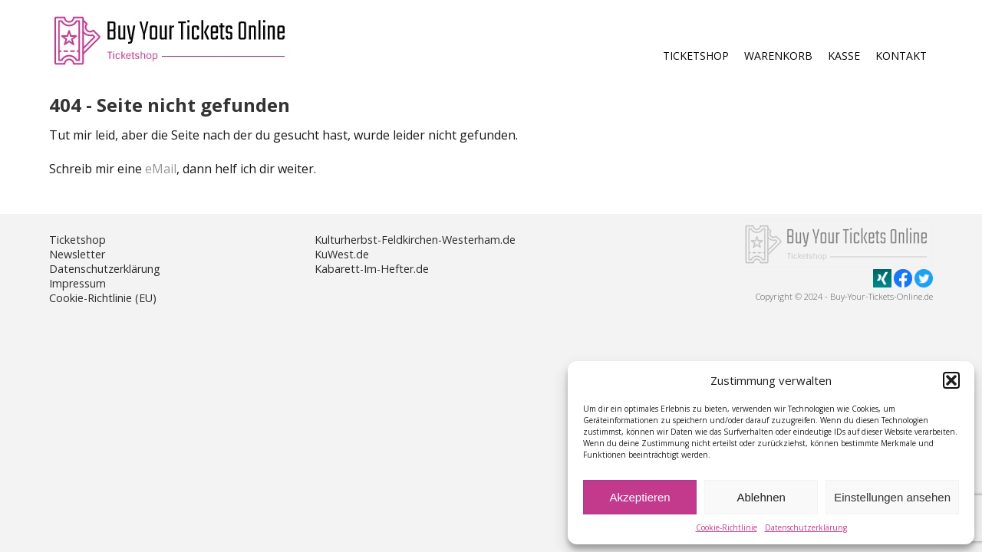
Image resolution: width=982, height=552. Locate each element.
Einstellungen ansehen (892, 497)
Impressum (77, 283)
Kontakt (901, 55)
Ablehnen (760, 497)
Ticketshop (696, 55)
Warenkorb (778, 55)
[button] (951, 380)
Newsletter (77, 254)
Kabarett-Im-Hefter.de (372, 268)
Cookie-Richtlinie (726, 527)
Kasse (844, 55)
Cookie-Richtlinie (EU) (103, 298)
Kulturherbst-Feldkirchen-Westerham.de (415, 239)
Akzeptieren (639, 497)
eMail (160, 168)
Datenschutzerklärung (806, 527)
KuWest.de (342, 254)
